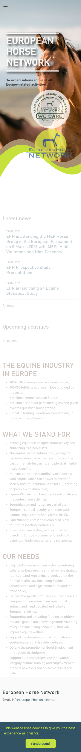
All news (9, 308)
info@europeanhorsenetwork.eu (34, 699)
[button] (40, 733)
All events (10, 343)
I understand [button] (40, 743)
